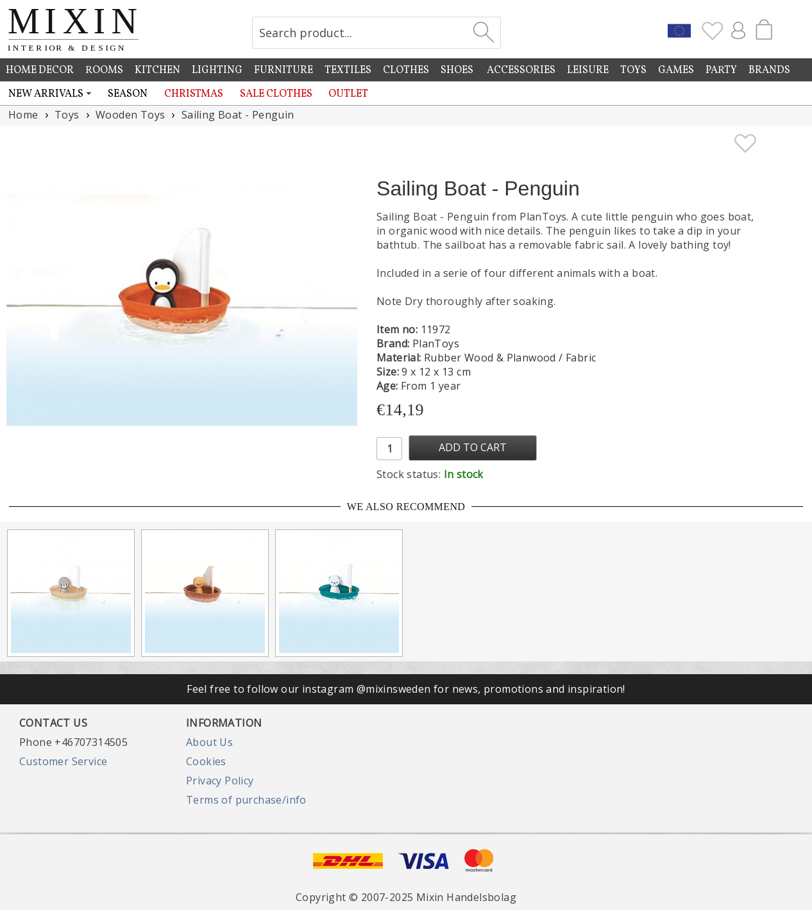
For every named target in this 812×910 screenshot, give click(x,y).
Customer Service (63, 761)
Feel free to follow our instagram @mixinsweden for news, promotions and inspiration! (406, 689)
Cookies (206, 761)
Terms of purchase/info (246, 800)
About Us (209, 742)
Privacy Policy (220, 781)
